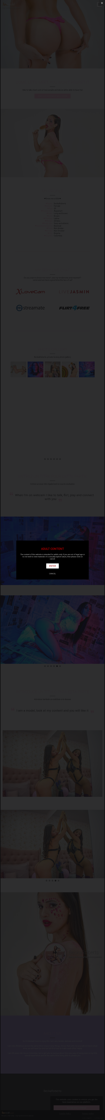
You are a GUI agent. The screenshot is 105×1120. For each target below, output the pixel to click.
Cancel (52, 574)
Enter (52, 566)
